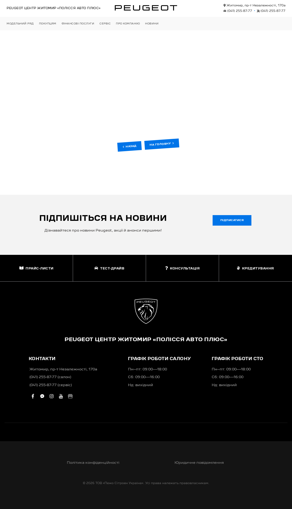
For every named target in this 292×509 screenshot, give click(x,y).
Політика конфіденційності (93, 462)
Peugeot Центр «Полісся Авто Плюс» (54, 8)
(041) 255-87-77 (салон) (50, 377)
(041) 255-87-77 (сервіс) (50, 385)
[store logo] (146, 7)
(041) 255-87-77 (238, 11)
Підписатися (232, 220)
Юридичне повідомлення (199, 462)
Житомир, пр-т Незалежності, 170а (255, 5)
